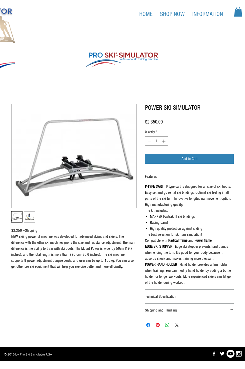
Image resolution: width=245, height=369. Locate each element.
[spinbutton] (156, 141)
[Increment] (164, 141)
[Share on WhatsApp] (167, 325)
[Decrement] (149, 141)
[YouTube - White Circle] (230, 354)
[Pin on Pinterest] (158, 325)
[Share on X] (177, 325)
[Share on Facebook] (148, 325)
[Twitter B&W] (222, 354)
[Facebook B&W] (214, 354)
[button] (238, 11)
